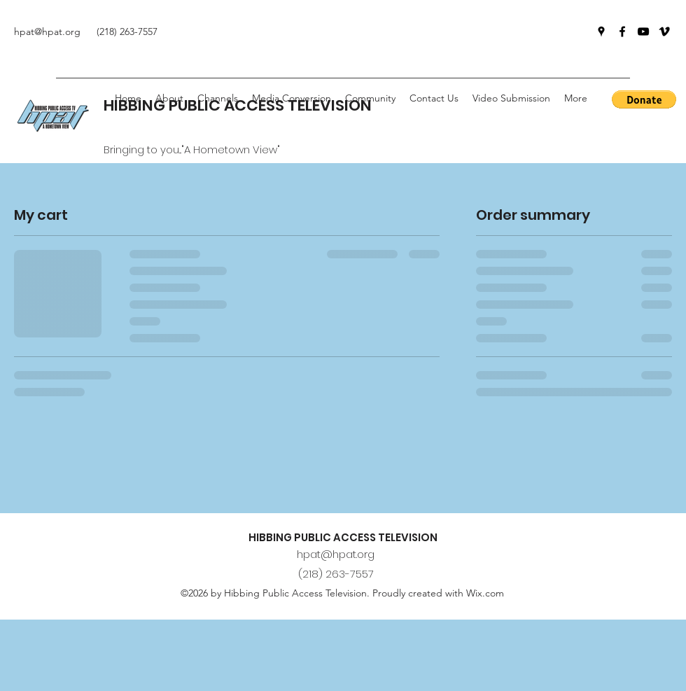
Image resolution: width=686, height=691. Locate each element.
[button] (370, 98)
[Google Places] (601, 32)
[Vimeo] (664, 32)
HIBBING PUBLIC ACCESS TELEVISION (343, 537)
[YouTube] (643, 32)
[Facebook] (622, 32)
